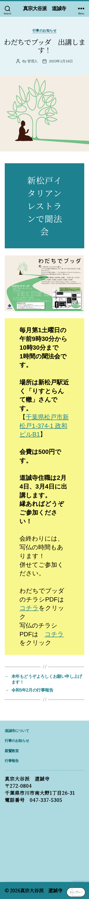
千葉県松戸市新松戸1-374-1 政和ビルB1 (44, 425)
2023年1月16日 (61, 61)
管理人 (32, 61)
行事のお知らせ (45, 30)
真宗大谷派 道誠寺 (44, 8)
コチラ (29, 607)
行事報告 (12, 761)
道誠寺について (17, 731)
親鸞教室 (12, 751)
